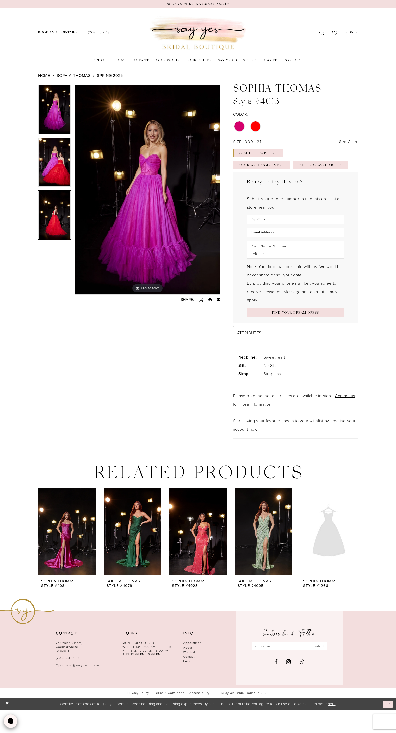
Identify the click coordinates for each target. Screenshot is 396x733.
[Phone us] (100, 33)
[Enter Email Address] (295, 252)
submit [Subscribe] (323, 669)
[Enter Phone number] (293, 274)
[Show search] (321, 33)
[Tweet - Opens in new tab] (201, 300)
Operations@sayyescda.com (77, 687)
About (187, 670)
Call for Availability (264, 184)
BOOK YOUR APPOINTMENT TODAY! (198, 4)
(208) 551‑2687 (67, 680)
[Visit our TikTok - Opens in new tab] (302, 684)
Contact (189, 679)
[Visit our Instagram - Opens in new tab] (288, 684)
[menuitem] (59, 33)
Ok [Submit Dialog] (387, 726)
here (332, 726)
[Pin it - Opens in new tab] (210, 300)
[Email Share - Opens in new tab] (218, 300)
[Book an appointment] (59, 33)
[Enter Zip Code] (295, 239)
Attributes (249, 355)
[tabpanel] (54, 111)
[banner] (198, 33)
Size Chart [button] (347, 143)
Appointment (193, 665)
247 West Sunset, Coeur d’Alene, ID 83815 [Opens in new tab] (69, 669)
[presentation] (67, 554)
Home (44, 76)
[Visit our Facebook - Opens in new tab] (276, 684)
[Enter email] (289, 669)
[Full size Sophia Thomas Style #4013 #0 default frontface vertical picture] (147, 190)
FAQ (186, 683)
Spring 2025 (110, 76)
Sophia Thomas (74, 76)
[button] (351, 33)
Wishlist (189, 674)
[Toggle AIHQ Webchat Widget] (10, 721)
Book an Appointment (264, 170)
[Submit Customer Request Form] (295, 334)
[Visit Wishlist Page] (334, 33)
